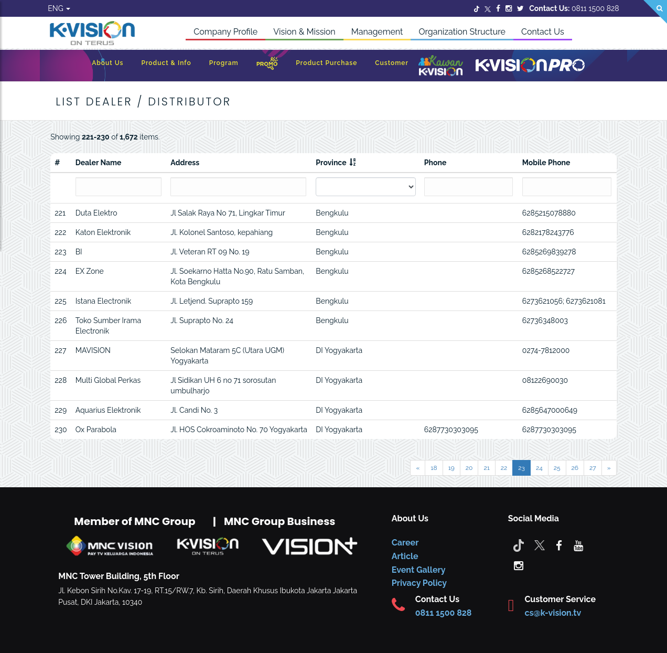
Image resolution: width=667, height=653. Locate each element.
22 (504, 468)
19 (451, 468)
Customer (391, 63)
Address (184, 162)
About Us (107, 63)
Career (405, 543)
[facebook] (559, 545)
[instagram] (518, 565)
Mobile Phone (546, 162)
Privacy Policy (419, 583)
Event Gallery (419, 570)
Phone (435, 162)
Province (331, 162)
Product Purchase (326, 63)
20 (469, 468)
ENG (59, 8)
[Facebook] (498, 8)
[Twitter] (476, 8)
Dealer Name (99, 162)
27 (592, 468)
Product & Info (166, 63)
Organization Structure (461, 32)
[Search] (655, 12)
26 (575, 468)
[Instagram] (508, 8)
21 (486, 468)
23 (521, 468)
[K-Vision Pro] (530, 66)
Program (224, 63)
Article (405, 556)
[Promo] (267, 66)
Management (377, 32)
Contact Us (542, 32)
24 (539, 468)
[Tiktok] (518, 545)
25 (557, 468)
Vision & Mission (304, 32)
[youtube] (578, 545)
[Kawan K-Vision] (440, 66)
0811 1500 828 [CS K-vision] (443, 613)
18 (434, 468)
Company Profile (225, 32)
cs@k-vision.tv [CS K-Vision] (552, 613)
